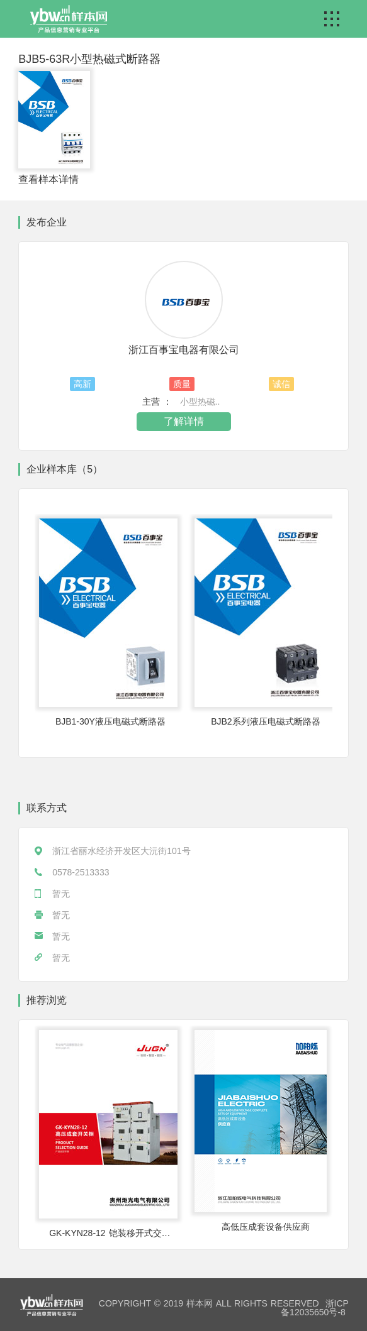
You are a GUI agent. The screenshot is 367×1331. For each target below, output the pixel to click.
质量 (182, 384)
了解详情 (184, 421)
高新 (82, 384)
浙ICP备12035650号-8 (315, 1307)
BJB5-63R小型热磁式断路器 (89, 59)
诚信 (281, 384)
